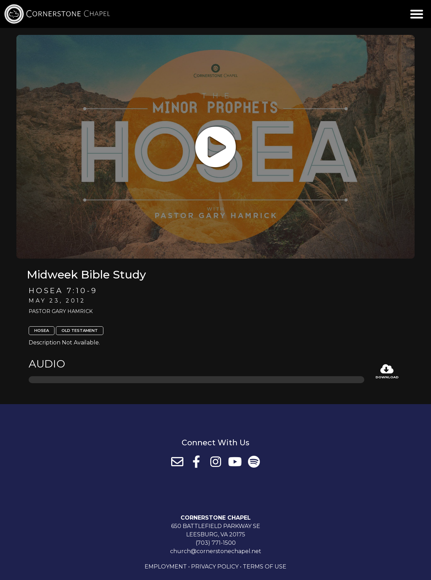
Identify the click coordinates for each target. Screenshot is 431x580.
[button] (416, 13)
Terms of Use (264, 566)
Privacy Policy (215, 566)
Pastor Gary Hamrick (61, 311)
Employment (166, 566)
